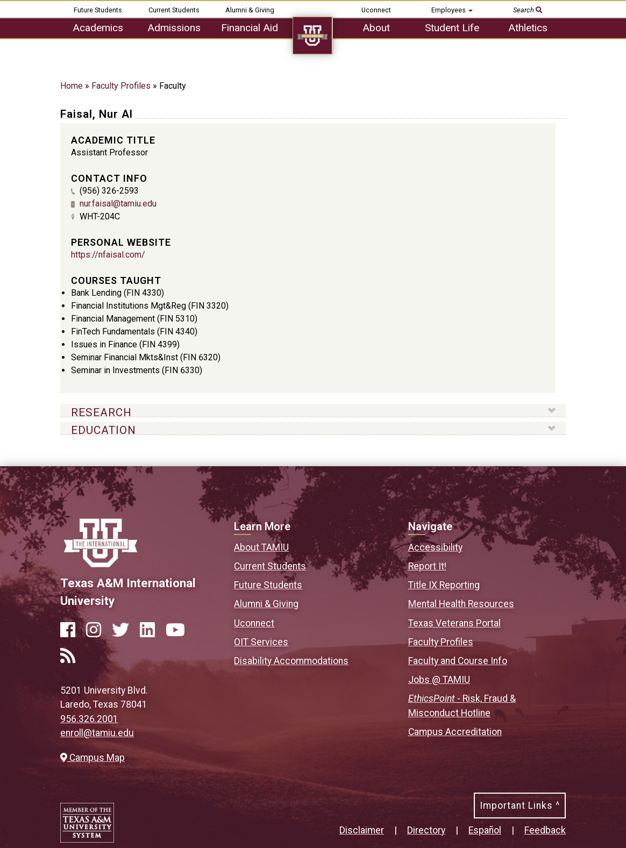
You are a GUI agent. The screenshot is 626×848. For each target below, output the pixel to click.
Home (71, 86)
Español (484, 830)
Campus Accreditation (455, 731)
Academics (98, 28)
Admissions (174, 28)
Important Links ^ (520, 805)
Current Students (174, 10)
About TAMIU (261, 547)
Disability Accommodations (291, 660)
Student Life (452, 28)
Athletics (527, 28)
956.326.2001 (89, 719)
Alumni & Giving (249, 10)
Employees (452, 10)
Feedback (545, 830)
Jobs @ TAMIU (439, 679)
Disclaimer (361, 830)
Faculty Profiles (121, 86)
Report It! (427, 566)
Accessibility (435, 547)
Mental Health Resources (461, 603)
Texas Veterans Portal (454, 623)
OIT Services (261, 642)
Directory (426, 830)
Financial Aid (249, 28)
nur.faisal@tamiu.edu (118, 203)
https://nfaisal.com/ (108, 255)
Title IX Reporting (444, 585)
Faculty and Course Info (457, 660)
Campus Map (92, 757)
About (376, 28)
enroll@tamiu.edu (97, 733)
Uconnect (376, 10)
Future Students (98, 10)
